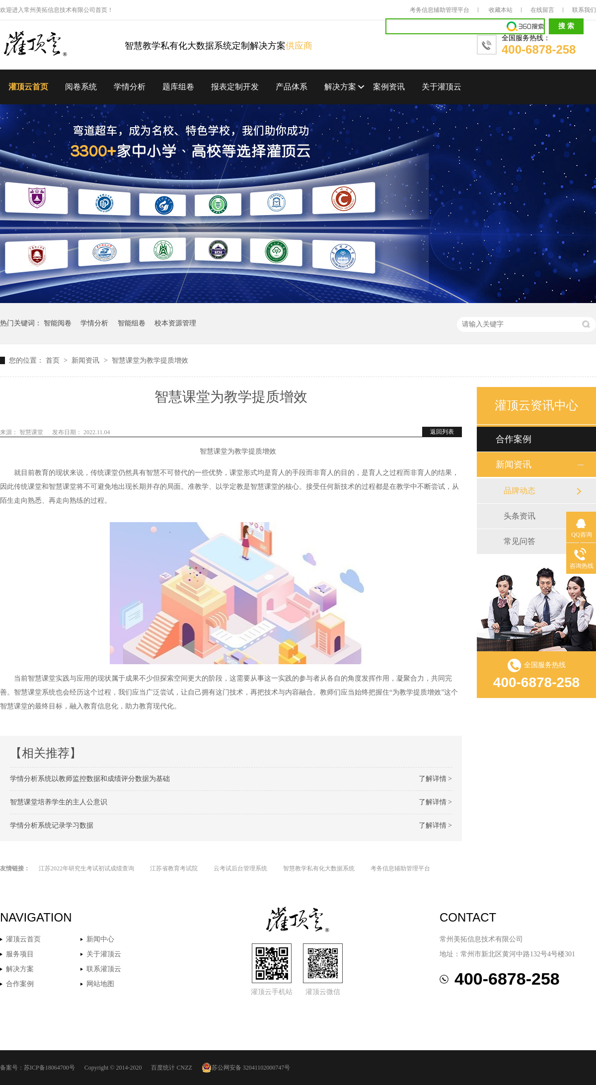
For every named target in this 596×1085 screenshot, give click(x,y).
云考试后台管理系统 (240, 868)
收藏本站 (501, 9)
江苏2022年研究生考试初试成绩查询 (86, 868)
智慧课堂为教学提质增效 (150, 360)
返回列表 (442, 431)
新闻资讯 (86, 360)
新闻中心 (100, 939)
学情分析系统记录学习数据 (51, 825)
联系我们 (584, 9)
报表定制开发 (235, 86)
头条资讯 (519, 516)
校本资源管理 (175, 323)
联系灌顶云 (103, 969)
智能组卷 (132, 323)
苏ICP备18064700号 (49, 1067)
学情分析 (130, 86)
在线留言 (542, 9)
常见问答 (519, 541)
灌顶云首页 (28, 86)
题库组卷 (178, 86)
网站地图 (100, 984)
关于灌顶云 (441, 86)
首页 (54, 360)
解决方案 (340, 86)
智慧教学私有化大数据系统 (319, 868)
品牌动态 (519, 490)
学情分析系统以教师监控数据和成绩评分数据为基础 (90, 778)
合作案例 (513, 439)
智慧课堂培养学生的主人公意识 (58, 802)
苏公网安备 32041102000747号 (246, 1068)
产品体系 (291, 86)
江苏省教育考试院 (174, 868)
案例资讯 (389, 86)
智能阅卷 (58, 323)
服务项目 (20, 954)
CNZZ (184, 1067)
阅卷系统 (81, 86)
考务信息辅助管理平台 (439, 9)
